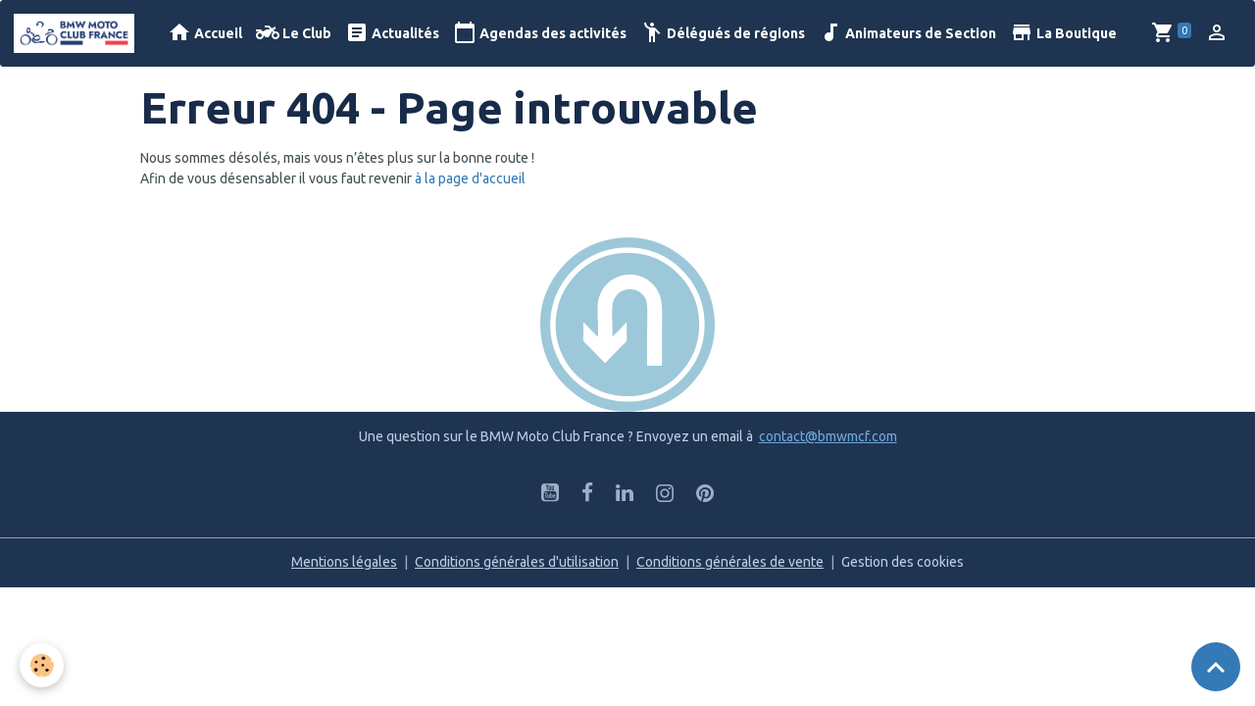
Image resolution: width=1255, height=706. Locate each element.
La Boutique (1063, 33)
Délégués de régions (722, 33)
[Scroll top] (1215, 666)
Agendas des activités (540, 33)
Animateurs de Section (907, 33)
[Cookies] (42, 665)
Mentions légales (344, 562)
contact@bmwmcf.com (828, 436)
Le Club (293, 33)
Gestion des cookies (902, 562)
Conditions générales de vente (730, 562)
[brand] (77, 33)
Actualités (392, 33)
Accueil (205, 33)
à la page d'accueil (470, 178)
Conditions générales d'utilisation (517, 562)
